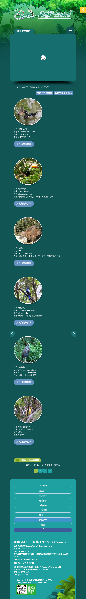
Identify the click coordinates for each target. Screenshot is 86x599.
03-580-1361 (24, 551)
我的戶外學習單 (44, 93)
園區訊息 (43, 491)
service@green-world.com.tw (25, 559)
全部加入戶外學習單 (27, 460)
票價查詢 (43, 495)
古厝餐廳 (43, 510)
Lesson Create (41, 583)
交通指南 (43, 500)
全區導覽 (43, 486)
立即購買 (43, 520)
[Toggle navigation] (70, 30)
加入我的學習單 (23, 144)
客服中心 (43, 515)
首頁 (43, 525)
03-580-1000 (24, 549)
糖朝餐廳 (43, 505)
